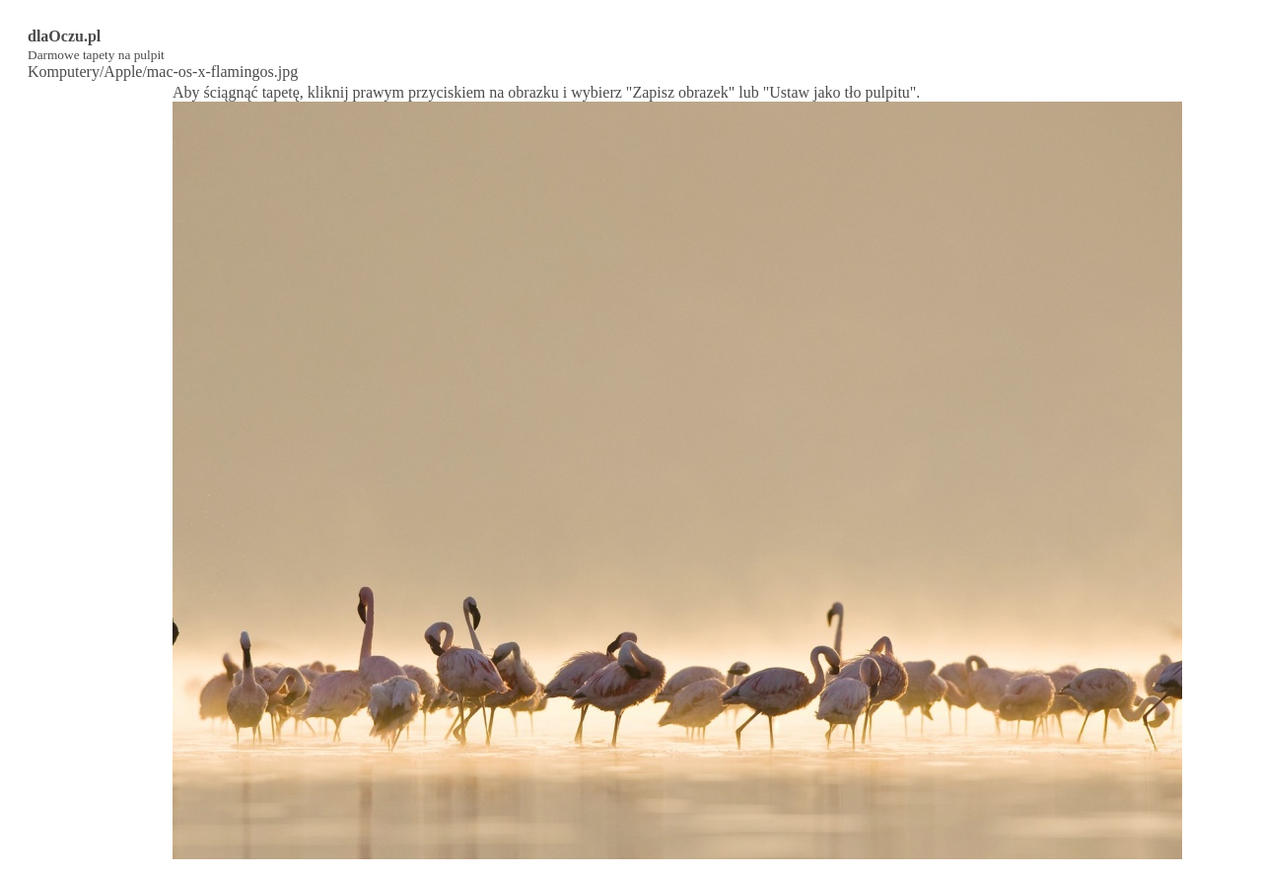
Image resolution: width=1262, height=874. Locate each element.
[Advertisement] (90, 380)
